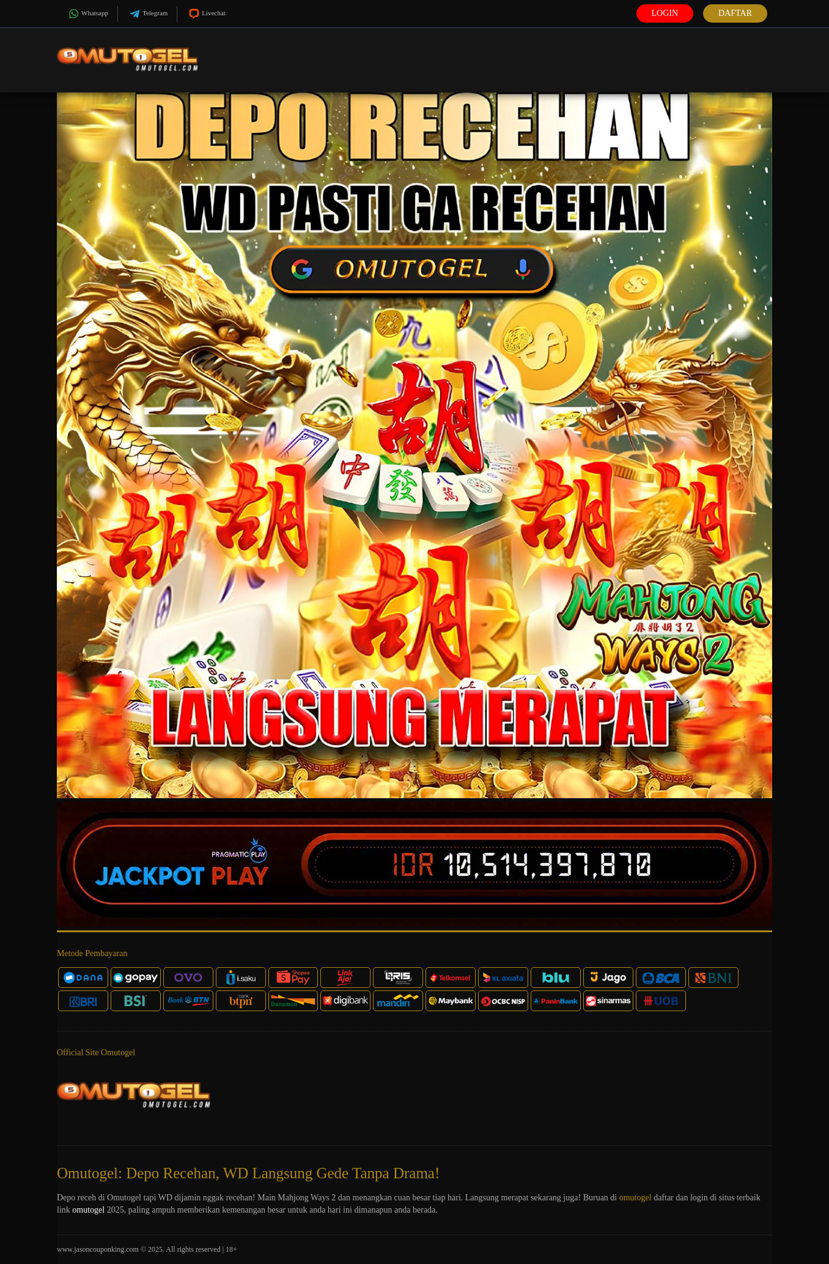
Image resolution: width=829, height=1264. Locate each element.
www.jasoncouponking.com (98, 1249)
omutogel (635, 1197)
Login (665, 13)
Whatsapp (87, 13)
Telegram (147, 13)
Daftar (735, 13)
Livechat (205, 13)
